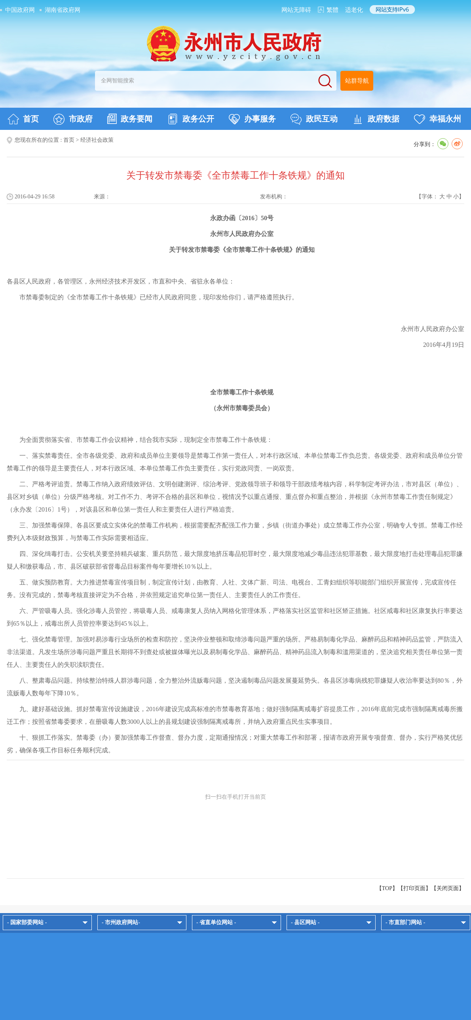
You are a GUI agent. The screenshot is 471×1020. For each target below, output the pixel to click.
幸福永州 (437, 119)
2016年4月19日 (443, 344)
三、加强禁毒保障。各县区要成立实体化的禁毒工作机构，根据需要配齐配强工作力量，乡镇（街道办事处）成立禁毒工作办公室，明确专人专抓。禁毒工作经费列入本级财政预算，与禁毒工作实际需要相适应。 (235, 531)
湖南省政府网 (62, 10)
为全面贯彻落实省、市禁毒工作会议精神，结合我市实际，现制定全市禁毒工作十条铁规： (146, 439)
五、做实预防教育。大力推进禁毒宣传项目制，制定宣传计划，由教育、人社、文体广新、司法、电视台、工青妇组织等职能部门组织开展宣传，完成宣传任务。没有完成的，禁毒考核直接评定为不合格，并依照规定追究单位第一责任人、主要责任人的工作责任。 (231, 588)
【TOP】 (387, 888)
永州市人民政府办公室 (432, 328)
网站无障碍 (296, 10)
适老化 (354, 10)
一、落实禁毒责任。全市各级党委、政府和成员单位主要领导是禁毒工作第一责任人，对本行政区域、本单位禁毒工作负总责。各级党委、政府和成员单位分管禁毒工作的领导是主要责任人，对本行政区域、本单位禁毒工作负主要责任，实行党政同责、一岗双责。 (235, 462)
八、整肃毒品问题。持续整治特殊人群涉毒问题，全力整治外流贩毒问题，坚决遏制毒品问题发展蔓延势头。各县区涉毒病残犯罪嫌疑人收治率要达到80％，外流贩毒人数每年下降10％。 (235, 686)
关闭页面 (448, 888)
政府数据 (375, 119)
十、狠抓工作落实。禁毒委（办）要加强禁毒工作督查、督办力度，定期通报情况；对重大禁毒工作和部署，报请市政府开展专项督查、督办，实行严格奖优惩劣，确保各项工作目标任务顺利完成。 (235, 744)
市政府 (73, 119)
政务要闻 (129, 119)
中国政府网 (20, 10)
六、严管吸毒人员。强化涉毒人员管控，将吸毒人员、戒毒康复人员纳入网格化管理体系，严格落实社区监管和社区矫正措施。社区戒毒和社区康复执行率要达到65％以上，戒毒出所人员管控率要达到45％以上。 (235, 617)
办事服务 (252, 119)
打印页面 (414, 888)
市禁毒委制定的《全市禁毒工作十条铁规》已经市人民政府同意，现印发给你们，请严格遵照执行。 (158, 297)
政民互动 (314, 119)
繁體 (332, 10)
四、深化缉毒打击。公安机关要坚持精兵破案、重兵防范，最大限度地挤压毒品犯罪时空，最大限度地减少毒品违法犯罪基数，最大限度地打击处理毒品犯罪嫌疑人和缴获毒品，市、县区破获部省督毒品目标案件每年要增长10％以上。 (235, 560)
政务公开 (190, 119)
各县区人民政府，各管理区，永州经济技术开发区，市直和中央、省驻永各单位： (121, 281)
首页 (23, 119)
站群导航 (357, 81)
